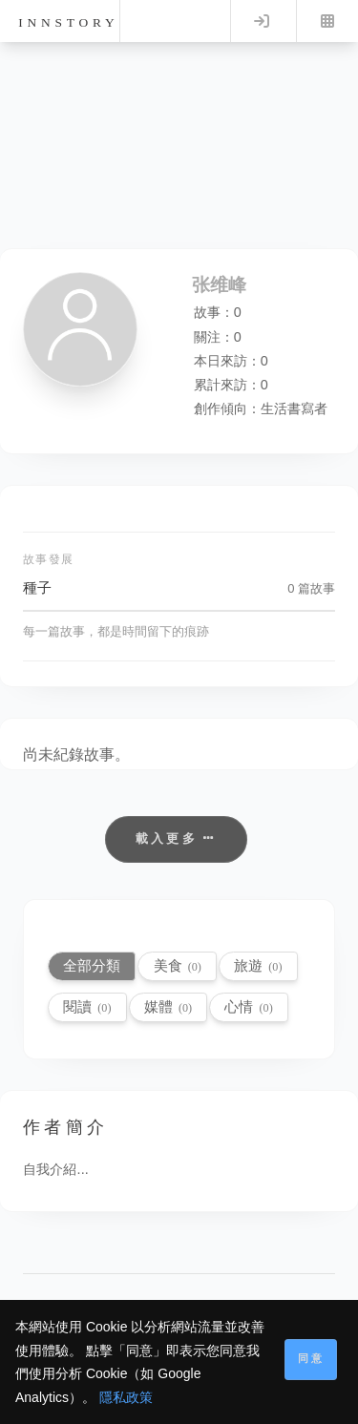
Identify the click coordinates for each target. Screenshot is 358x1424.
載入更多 (176, 838)
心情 (248, 1006)
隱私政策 (126, 1397)
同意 (311, 1358)
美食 (177, 965)
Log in (261, 21)
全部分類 (91, 965)
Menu (327, 21)
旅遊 (258, 965)
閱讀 (87, 1006)
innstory (68, 22)
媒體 (168, 1006)
